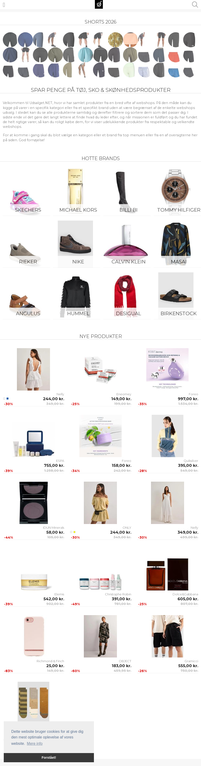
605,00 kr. (188, 599)
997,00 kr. (188, 398)
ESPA (60, 461)
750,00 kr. (189, 671)
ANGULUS (28, 313)
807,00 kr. (189, 604)
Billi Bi (129, 210)
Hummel (78, 313)
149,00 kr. (121, 398)
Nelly (60, 394)
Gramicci (191, 661)
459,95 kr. (122, 671)
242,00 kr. (122, 470)
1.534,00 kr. (188, 404)
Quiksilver (191, 461)
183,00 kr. (121, 665)
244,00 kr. (53, 398)
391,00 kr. (121, 599)
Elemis (59, 594)
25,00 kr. (55, 665)
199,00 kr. (122, 404)
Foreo (193, 394)
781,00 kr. (122, 604)
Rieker (28, 262)
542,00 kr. (53, 599)
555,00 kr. (188, 665)
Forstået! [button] (49, 757)
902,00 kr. (55, 604)
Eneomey (123, 394)
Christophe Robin (118, 594)
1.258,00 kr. (54, 470)
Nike (78, 262)
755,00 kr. (54, 465)
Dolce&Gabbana (185, 594)
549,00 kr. (189, 470)
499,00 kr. (189, 537)
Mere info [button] (35, 744)
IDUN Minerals (53, 527)
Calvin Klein (129, 262)
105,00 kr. (55, 537)
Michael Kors (78, 210)
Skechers (28, 210)
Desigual (128, 313)
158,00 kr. (121, 465)
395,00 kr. (188, 465)
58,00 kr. (55, 532)
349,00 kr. (55, 404)
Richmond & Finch (50, 661)
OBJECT (125, 661)
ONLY (127, 527)
